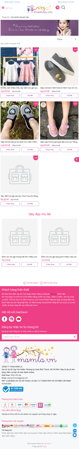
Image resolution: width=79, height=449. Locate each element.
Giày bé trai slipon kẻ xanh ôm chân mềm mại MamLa (24, 142)
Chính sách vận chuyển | (28, 433)
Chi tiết (30, 95)
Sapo (45, 446)
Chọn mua (10, 95)
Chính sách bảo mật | (10, 433)
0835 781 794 (16, 375)
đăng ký (53, 294)
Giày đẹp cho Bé (39, 214)
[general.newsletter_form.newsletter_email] (39, 337)
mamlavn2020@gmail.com (17, 378)
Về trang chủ (7, 430)
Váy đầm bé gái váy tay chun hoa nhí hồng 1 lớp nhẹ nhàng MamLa (30, 196)
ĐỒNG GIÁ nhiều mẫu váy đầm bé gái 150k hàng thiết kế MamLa (29, 88)
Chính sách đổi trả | (45, 433)
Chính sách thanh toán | (63, 433)
